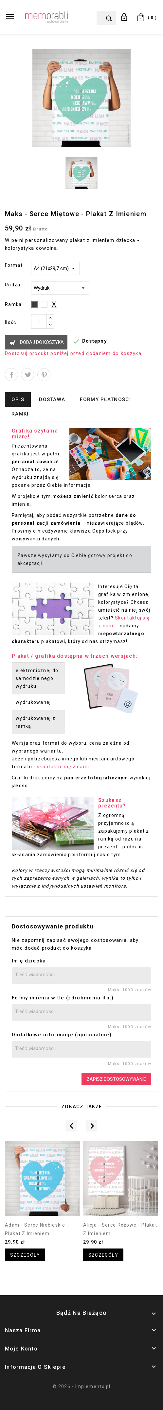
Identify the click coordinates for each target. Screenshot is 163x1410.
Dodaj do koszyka (42, 342)
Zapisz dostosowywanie (116, 1079)
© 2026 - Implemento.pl (81, 1386)
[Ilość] (39, 321)
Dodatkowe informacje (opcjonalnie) (62, 1035)
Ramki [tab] (20, 414)
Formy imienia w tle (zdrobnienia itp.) (63, 998)
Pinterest (44, 374)
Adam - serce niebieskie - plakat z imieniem (37, 1229)
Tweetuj (27, 374)
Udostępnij (11, 374)
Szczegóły (25, 1255)
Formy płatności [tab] (105, 399)
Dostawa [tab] (52, 399)
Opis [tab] (17, 399)
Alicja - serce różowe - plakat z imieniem (120, 1229)
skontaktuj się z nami (63, 766)
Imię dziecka (29, 961)
